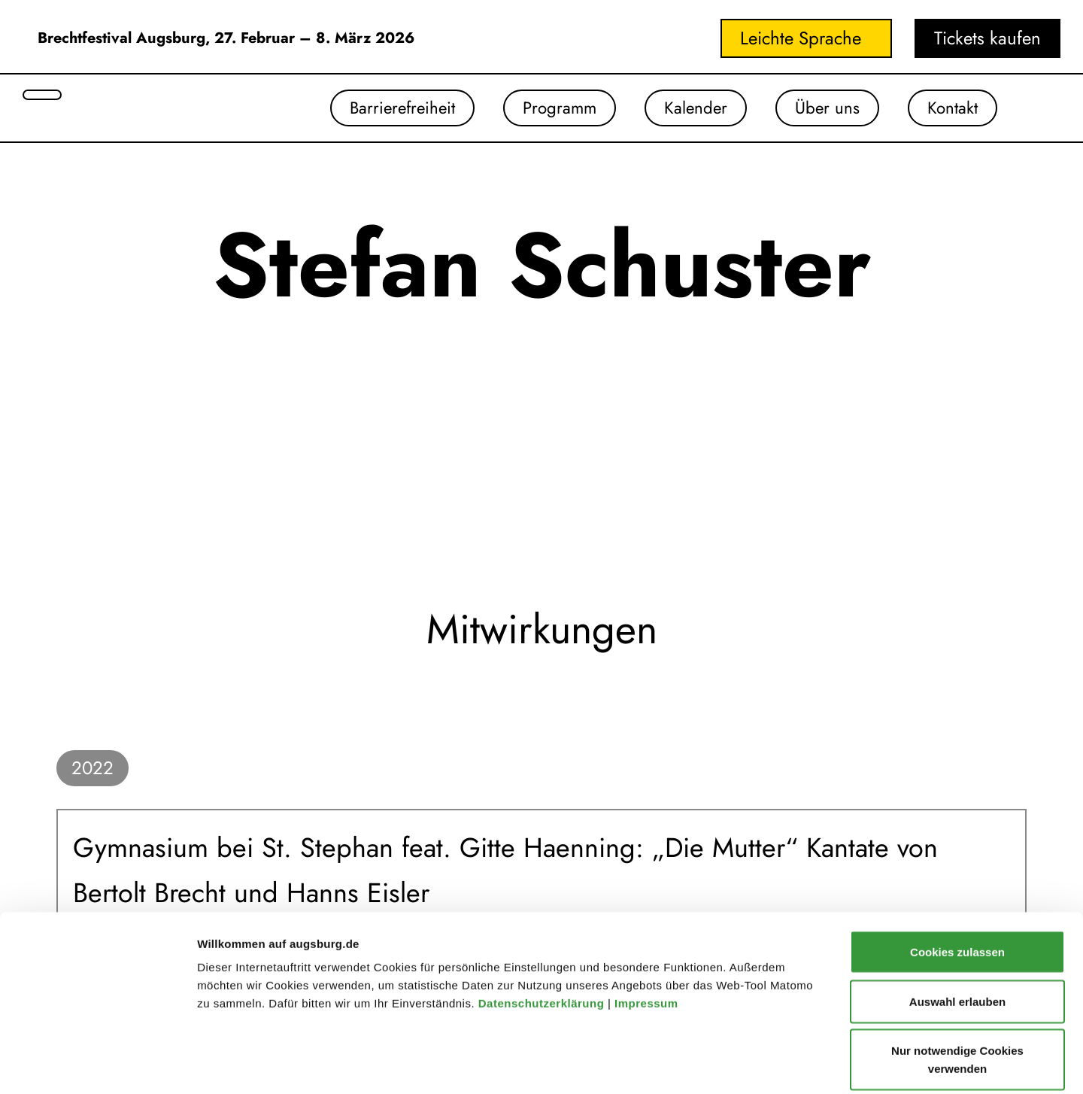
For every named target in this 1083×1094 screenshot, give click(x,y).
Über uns (819, 109)
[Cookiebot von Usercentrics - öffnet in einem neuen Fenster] (97, 1064)
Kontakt (950, 109)
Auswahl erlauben (957, 928)
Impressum (647, 929)
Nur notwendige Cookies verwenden (957, 986)
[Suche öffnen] (42, 95)
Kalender (683, 109)
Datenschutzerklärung (543, 929)
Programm (541, 109)
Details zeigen (800, 1064)
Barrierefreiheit (378, 109)
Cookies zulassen (957, 878)
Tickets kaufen (987, 38)
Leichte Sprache (800, 38)
